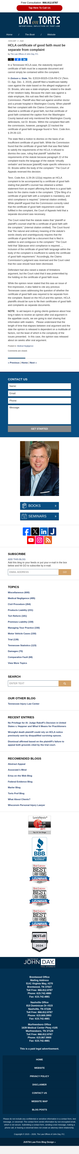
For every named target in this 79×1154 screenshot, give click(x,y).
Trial (13, 641)
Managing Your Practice (24, 629)
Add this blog (17, 559)
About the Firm (13, 41)
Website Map (39, 1108)
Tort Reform (18, 616)
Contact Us (39, 1100)
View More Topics (18, 665)
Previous (14, 362)
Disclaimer (39, 1091)
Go (65, 572)
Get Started (39, 428)
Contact (12, 48)
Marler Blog (14, 792)
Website (51, 34)
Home (9, 34)
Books (34, 506)
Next (34, 362)
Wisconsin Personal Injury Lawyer (27, 810)
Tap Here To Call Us (39, 7)
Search (65, 686)
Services (62, 41)
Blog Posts (39, 1117)
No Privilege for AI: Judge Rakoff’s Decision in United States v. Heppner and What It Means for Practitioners (38, 727)
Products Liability (21, 610)
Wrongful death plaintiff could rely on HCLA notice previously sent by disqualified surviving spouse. (37, 737)
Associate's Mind (17, 773)
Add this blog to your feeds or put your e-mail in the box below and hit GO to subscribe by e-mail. (37, 564)
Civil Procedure (20, 604)
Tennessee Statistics (23, 647)
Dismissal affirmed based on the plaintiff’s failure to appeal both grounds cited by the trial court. (37, 747)
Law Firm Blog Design (38, 1150)
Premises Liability (21, 623)
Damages (16, 653)
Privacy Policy (39, 1082)
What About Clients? (19, 804)
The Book (30, 34)
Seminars (37, 516)
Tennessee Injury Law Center (24, 706)
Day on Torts (39, 21)
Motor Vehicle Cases (23, 635)
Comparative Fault (21, 659)
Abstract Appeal (17, 767)
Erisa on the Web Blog (20, 780)
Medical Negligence (25, 346)
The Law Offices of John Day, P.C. (51, 1142)
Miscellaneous (19, 592)
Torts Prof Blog (16, 798)
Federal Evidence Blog (21, 786)
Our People (39, 41)
